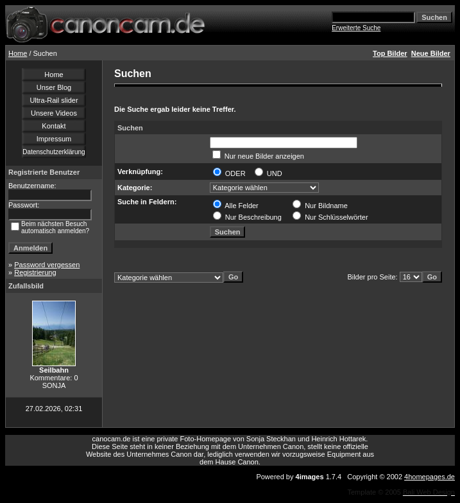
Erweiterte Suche (356, 27)
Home (17, 53)
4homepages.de (429, 477)
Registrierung (35, 272)
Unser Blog (54, 87)
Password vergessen (47, 265)
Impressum (54, 139)
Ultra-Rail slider (54, 100)
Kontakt (53, 126)
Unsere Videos (54, 113)
